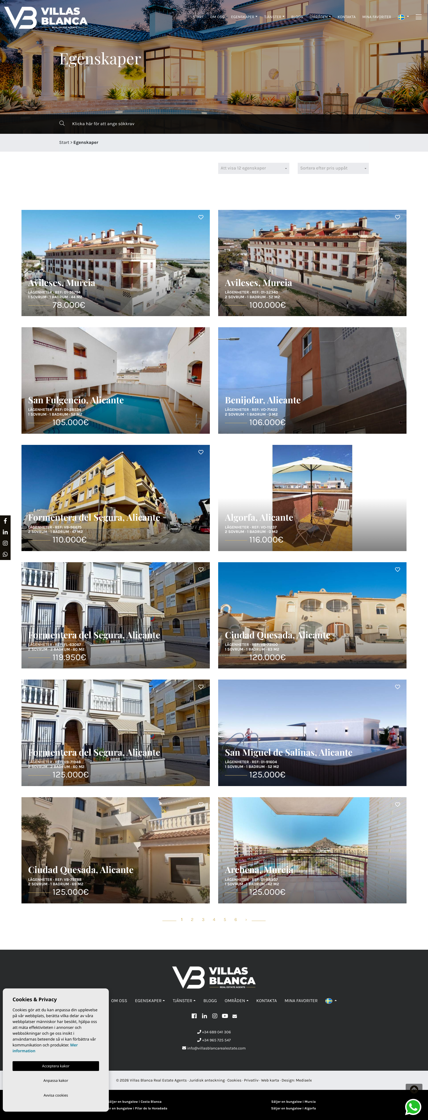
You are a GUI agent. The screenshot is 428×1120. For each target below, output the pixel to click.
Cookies (234, 1080)
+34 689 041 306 (214, 1032)
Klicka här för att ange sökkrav (96, 124)
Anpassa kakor (55, 1079)
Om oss (217, 16)
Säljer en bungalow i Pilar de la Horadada (134, 1109)
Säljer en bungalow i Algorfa (293, 1109)
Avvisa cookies (56, 1094)
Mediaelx (304, 1080)
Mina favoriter (376, 16)
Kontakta (347, 16)
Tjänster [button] (272, 16)
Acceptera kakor (55, 1064)
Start (198, 16)
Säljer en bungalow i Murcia (293, 1102)
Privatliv (251, 1080)
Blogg (297, 16)
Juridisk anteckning (207, 1080)
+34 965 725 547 (214, 1040)
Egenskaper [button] (242, 16)
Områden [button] (319, 16)
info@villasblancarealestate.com (214, 1048)
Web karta (270, 1080)
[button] (403, 16)
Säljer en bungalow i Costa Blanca (134, 1102)
